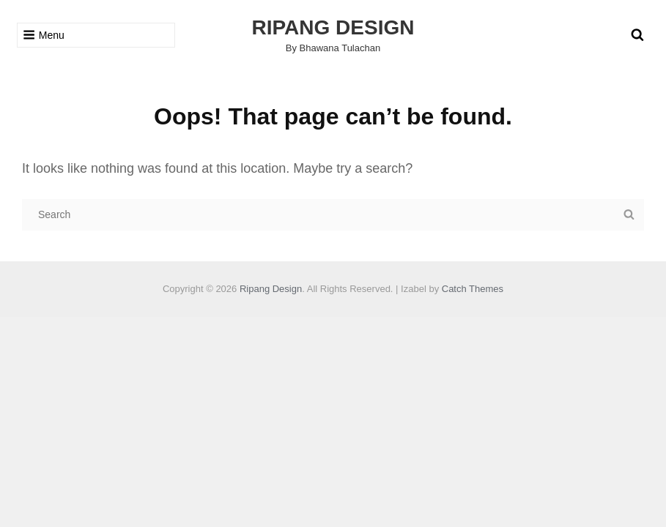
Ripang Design (333, 27)
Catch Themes (472, 288)
